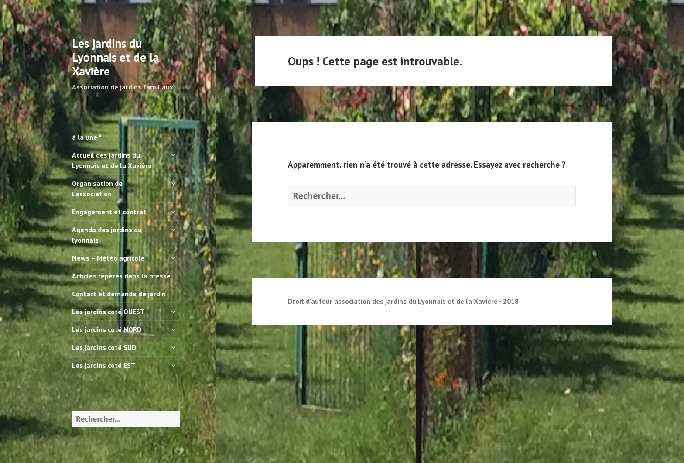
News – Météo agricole (108, 258)
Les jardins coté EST (104, 365)
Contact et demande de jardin (119, 293)
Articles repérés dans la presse (121, 275)
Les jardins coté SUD (104, 347)
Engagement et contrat (109, 211)
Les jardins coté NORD (107, 329)
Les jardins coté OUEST (108, 311)
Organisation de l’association (97, 188)
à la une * (87, 137)
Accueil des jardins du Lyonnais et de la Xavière (112, 160)
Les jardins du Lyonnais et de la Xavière (115, 57)
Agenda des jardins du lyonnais (107, 234)
